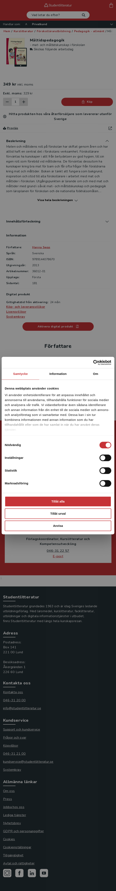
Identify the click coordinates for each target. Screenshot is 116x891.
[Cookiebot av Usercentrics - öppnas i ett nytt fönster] (93, 362)
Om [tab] (95, 373)
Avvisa (58, 525)
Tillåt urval (58, 513)
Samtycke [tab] (20, 373)
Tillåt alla (58, 501)
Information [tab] (58, 373)
